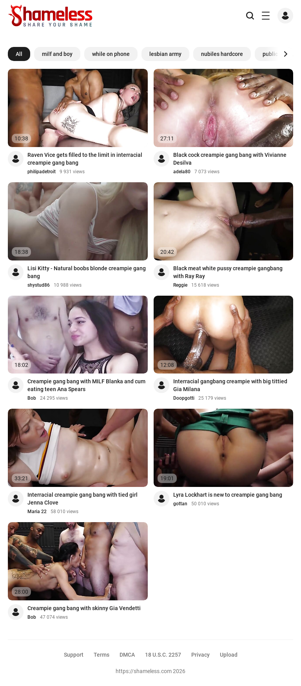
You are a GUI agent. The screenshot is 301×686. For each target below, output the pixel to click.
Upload (229, 655)
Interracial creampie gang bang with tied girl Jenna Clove (82, 499)
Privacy (200, 655)
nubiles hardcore (222, 54)
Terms (101, 655)
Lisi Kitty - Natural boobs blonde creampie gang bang (86, 272)
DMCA (127, 655)
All (19, 54)
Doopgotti (183, 398)
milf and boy (57, 54)
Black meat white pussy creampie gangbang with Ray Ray (228, 272)
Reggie (180, 285)
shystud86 (38, 285)
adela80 (181, 171)
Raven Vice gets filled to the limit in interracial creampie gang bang (84, 159)
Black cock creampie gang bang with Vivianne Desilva (229, 159)
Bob (31, 398)
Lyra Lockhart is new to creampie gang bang (227, 495)
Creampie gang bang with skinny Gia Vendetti (84, 608)
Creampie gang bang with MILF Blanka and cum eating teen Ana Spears (86, 385)
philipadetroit (41, 171)
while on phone (111, 54)
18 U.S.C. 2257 (163, 655)
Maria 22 (37, 511)
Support (73, 655)
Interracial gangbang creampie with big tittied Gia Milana (230, 385)
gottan (180, 503)
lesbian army (165, 54)
